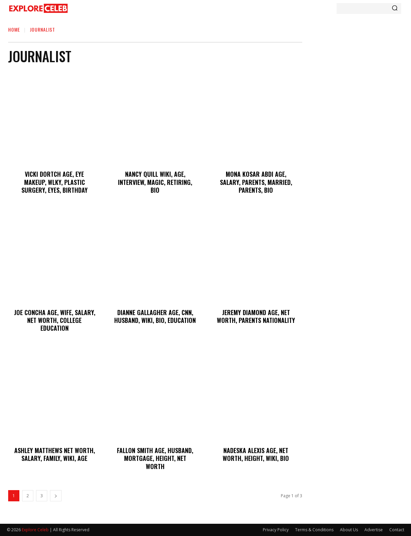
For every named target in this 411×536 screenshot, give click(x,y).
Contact (396, 530)
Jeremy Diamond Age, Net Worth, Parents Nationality (256, 316)
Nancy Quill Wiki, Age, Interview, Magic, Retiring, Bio (155, 182)
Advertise (373, 530)
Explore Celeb (35, 530)
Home (14, 29)
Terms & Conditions (314, 530)
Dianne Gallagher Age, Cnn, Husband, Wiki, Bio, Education (155, 316)
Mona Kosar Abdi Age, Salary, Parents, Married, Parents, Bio (256, 182)
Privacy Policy (276, 530)
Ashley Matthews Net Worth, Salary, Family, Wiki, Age (54, 454)
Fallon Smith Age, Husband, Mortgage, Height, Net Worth (155, 458)
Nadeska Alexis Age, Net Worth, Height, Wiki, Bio (256, 454)
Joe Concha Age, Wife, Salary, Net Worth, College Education (54, 320)
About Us (349, 530)
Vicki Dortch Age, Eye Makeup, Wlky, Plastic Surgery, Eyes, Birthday (54, 182)
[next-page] (56, 495)
